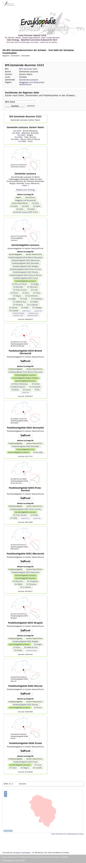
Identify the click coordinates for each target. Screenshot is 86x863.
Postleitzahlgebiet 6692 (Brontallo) (25, 263)
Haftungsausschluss (28, 857)
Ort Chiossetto (34, 387)
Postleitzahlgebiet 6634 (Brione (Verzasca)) (25, 257)
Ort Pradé (23, 299)
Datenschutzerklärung (48, 857)
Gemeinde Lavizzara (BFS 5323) (25, 212)
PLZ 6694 (18, 137)
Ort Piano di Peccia (19, 284)
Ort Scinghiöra (36, 299)
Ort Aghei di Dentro (17, 387)
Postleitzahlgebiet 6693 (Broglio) (25, 266)
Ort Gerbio (36, 384)
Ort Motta (15, 390)
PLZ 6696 (22, 141)
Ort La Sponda (32, 305)
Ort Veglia (12, 299)
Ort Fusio (34, 290)
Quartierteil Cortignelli (18, 313)
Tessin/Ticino (25, 84)
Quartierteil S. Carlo (18, 315)
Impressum (13, 857)
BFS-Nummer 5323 (28, 69)
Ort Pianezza (18, 305)
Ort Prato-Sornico (20, 290)
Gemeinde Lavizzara (28, 79)
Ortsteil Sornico (26, 311)
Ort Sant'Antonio (31, 296)
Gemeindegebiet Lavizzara (25, 281)
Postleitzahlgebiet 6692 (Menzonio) (25, 260)
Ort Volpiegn (37, 308)
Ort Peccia (14, 293)
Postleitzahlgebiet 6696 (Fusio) (25, 278)
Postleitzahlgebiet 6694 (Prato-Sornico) (25, 269)
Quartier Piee (25, 392)
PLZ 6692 (16, 133)
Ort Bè (37, 390)
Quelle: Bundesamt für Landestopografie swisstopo (67, 834)
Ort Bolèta (34, 302)
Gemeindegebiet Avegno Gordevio (25, 378)
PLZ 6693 (21, 135)
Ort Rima (25, 293)
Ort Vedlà (24, 308)
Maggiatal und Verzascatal (31, 82)
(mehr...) (25, 185)
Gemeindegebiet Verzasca (25, 381)
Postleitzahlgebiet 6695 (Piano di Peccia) (25, 275)
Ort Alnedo (13, 308)
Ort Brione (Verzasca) (19, 384)
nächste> (22, 784)
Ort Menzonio (32, 287)
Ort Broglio (35, 284)
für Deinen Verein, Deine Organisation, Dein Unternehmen (32, 38)
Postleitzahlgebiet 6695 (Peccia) (25, 272)
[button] (15, 106)
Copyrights (64, 857)
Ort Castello (13, 311)
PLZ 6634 (17, 131)
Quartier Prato (38, 311)
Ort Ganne (27, 390)
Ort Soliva (36, 293)
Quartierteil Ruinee (33, 313)
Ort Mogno (17, 296)
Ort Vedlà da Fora (19, 302)
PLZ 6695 (15, 139)
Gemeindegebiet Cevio (25, 449)
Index (4, 857)
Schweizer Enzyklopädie (22, 853)
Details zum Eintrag (25, 189)
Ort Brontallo (18, 287)
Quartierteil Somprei (32, 315)
